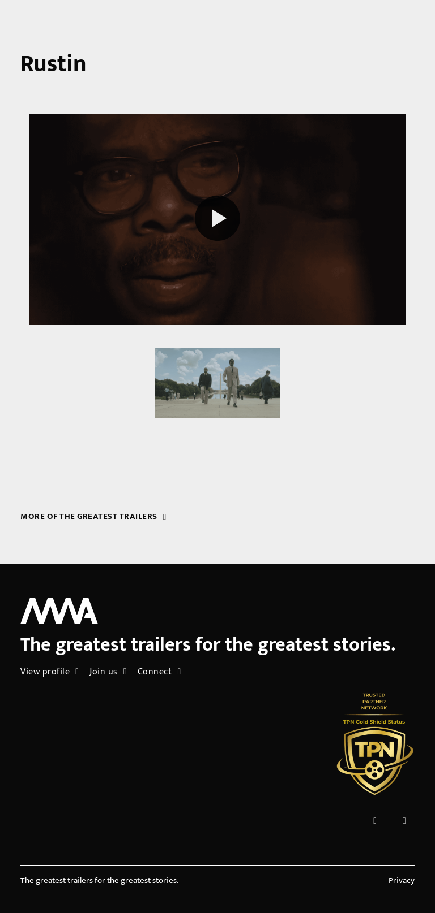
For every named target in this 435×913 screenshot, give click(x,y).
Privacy (402, 880)
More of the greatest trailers (93, 516)
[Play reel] (217, 220)
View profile (49, 672)
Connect (159, 672)
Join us (108, 672)
